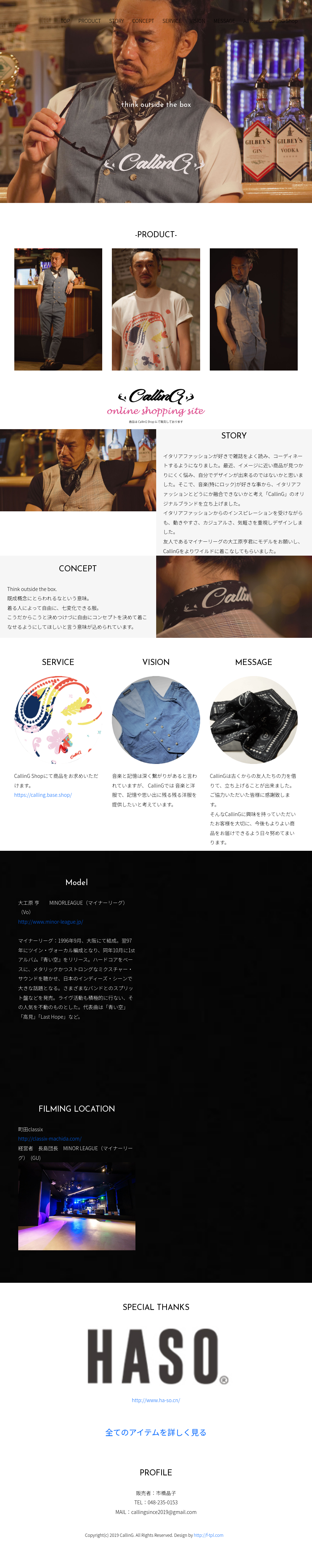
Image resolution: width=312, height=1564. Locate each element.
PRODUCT (89, 20)
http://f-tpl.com (208, 1535)
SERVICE (172, 20)
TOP (65, 20)
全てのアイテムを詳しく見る (156, 1433)
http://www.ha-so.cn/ (156, 1400)
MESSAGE (224, 20)
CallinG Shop (283, 20)
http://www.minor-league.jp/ (50, 921)
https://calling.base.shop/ (43, 794)
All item (251, 20)
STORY (116, 20)
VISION (197, 20)
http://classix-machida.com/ (49, 1138)
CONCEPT (143, 20)
